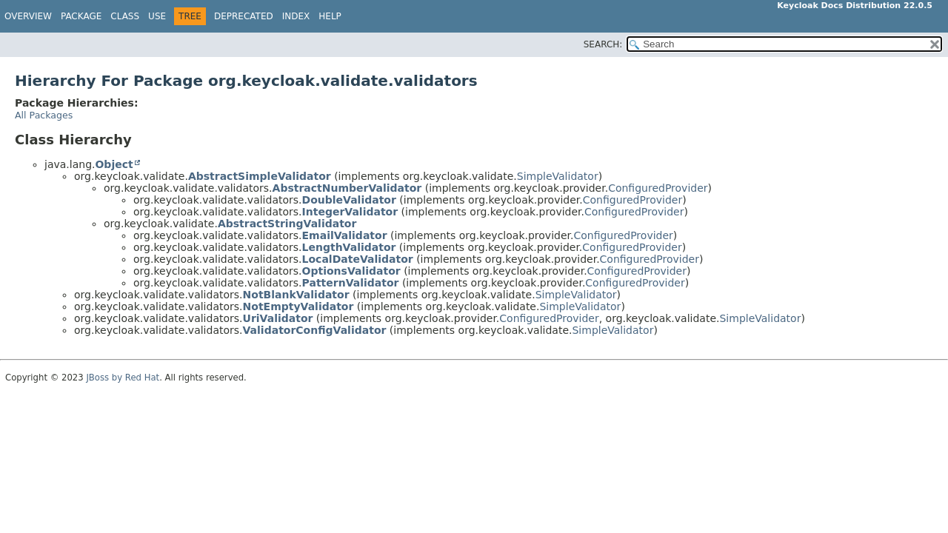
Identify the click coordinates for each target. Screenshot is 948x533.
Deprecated (243, 16)
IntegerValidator (350, 212)
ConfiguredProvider (657, 188)
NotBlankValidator (296, 295)
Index (296, 16)
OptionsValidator (351, 271)
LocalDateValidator (357, 259)
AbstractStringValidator (287, 223)
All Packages (44, 115)
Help (329, 16)
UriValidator (278, 318)
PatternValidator (350, 283)
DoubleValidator (349, 200)
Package (81, 16)
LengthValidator (349, 247)
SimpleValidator (557, 176)
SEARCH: (603, 44)
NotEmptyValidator (298, 306)
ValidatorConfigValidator (315, 330)
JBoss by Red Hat (122, 377)
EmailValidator (344, 235)
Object (114, 164)
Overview (28, 16)
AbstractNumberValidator (347, 188)
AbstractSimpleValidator (259, 176)
